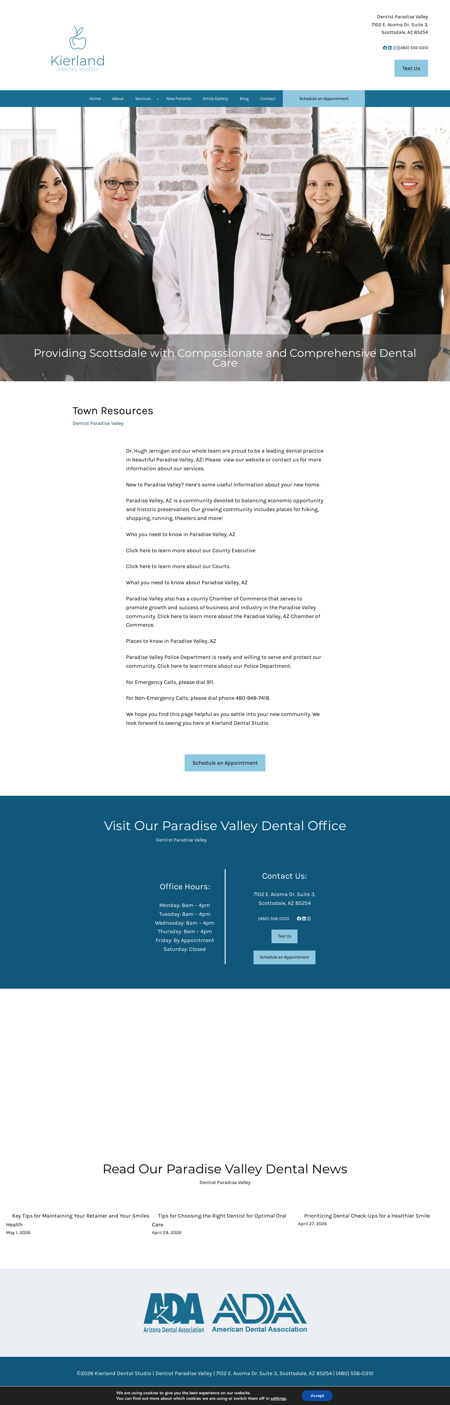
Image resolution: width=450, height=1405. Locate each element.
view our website (244, 459)
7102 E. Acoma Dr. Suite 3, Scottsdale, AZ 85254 (274, 1373)
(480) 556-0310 (413, 47)
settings (278, 1398)
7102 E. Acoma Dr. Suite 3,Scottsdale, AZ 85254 (400, 24)
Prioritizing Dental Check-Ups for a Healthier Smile (367, 1215)
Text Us (411, 68)
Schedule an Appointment (225, 762)
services (193, 468)
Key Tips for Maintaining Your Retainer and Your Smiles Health (77, 1220)
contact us (285, 459)
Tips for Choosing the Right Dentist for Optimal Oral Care (219, 1220)
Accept (317, 1395)
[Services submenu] (158, 99)
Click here (138, 550)
